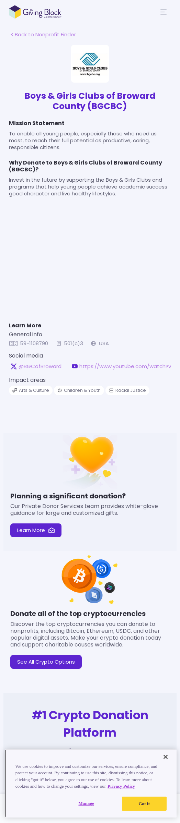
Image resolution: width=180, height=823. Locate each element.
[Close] (165, 765)
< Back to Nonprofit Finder (39, 34)
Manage (86, 811)
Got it (143, 812)
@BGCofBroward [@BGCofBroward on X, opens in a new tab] (36, 370)
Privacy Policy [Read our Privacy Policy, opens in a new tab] (121, 795)
